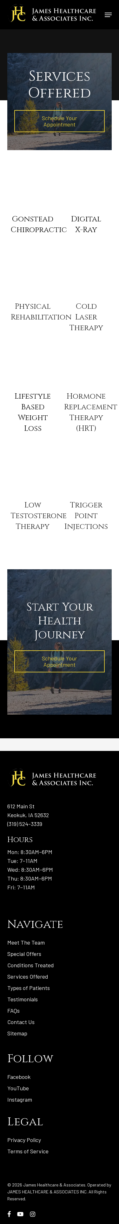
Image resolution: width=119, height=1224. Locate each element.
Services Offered (27, 976)
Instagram (19, 1099)
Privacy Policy (24, 1139)
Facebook (18, 1076)
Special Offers (24, 953)
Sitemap (17, 1033)
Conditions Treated (30, 965)
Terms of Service (28, 1151)
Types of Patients (28, 987)
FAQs (13, 1010)
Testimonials (22, 999)
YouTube (18, 1088)
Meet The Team (26, 942)
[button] (108, 15)
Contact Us (21, 1021)
